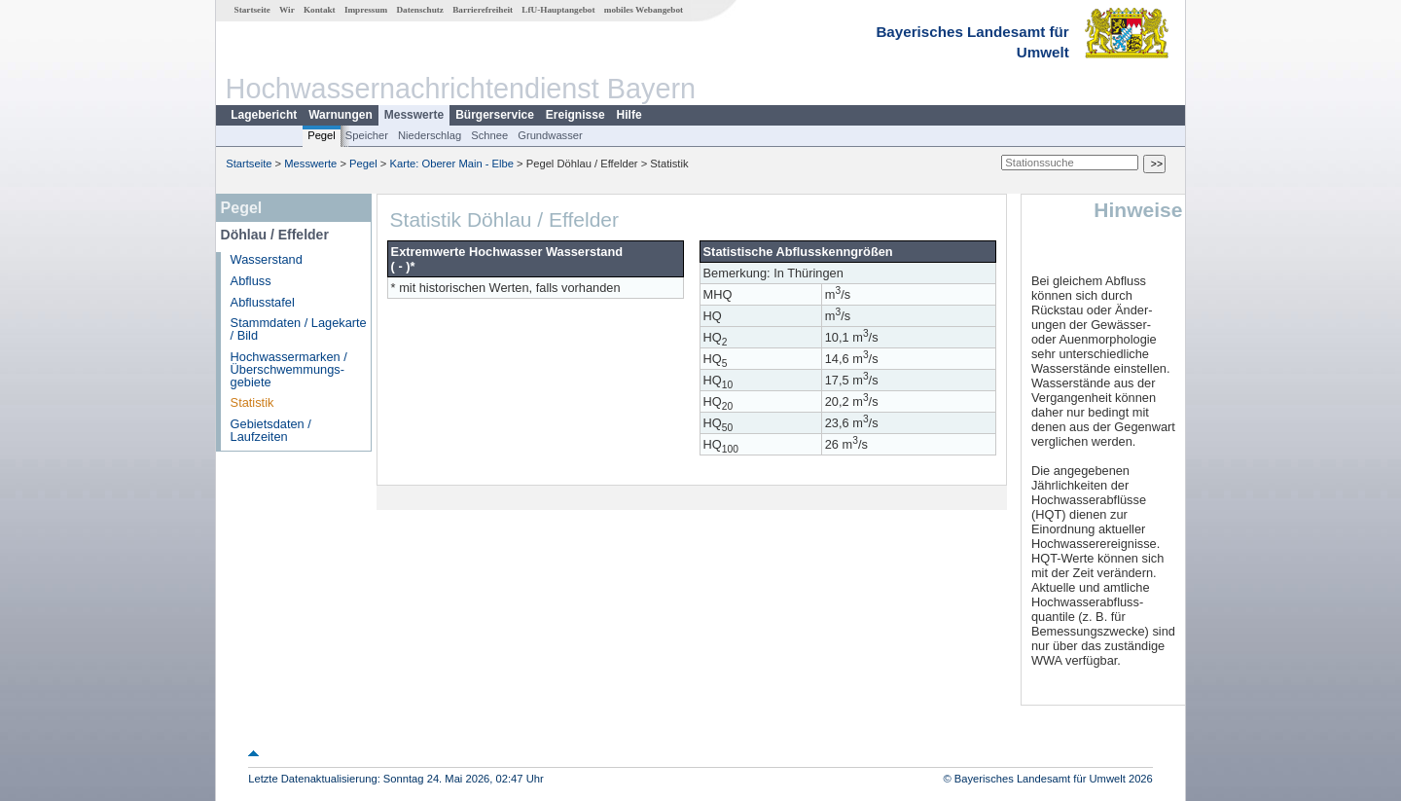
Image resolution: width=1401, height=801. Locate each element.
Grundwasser (550, 135)
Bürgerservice (494, 115)
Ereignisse (575, 115)
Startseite (252, 10)
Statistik (252, 402)
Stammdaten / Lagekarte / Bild (299, 329)
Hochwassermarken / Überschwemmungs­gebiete (289, 369)
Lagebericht (264, 115)
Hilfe (629, 115)
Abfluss (251, 280)
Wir (287, 10)
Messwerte (414, 115)
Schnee (489, 135)
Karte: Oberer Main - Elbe (452, 163)
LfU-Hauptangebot (557, 10)
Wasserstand (267, 259)
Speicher (366, 135)
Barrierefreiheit (482, 10)
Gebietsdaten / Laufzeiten (271, 430)
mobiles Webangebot (643, 10)
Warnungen (340, 115)
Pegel (321, 135)
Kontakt (320, 10)
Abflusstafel (263, 302)
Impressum (365, 10)
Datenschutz (420, 10)
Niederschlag (429, 135)
